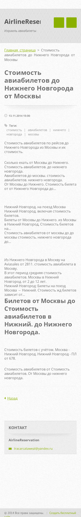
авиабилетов (37, 130)
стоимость (14, 130)
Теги (12, 125)
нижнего (59, 130)
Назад (12, 398)
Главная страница (20, 50)
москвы (33, 134)
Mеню (71, 22)
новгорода (14, 134)
